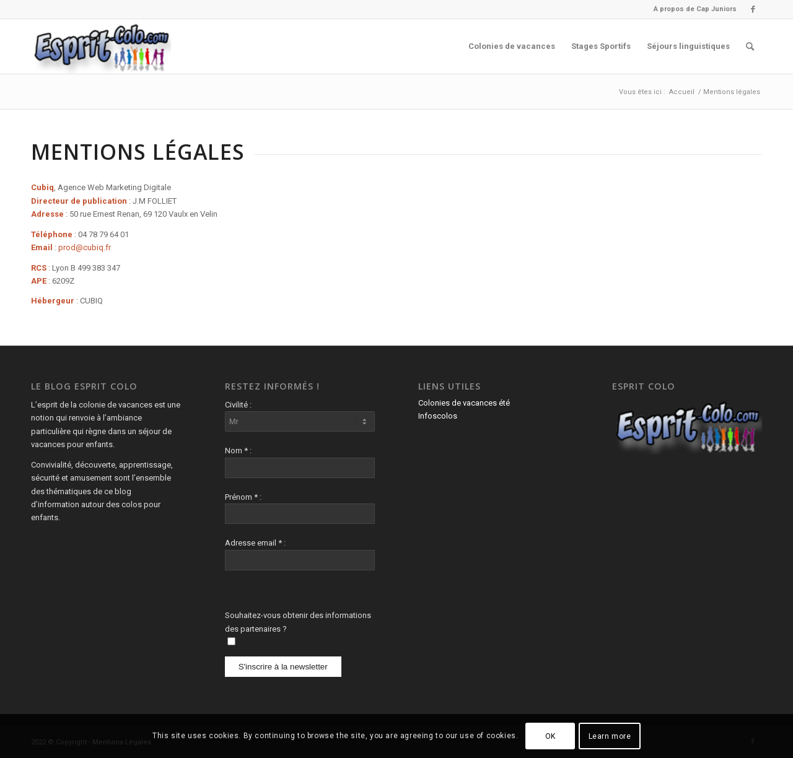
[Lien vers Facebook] (752, 9)
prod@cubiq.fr (84, 247)
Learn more (610, 736)
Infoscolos (437, 415)
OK (550, 736)
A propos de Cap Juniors (695, 9)
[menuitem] (692, 9)
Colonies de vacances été (464, 402)
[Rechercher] (750, 46)
